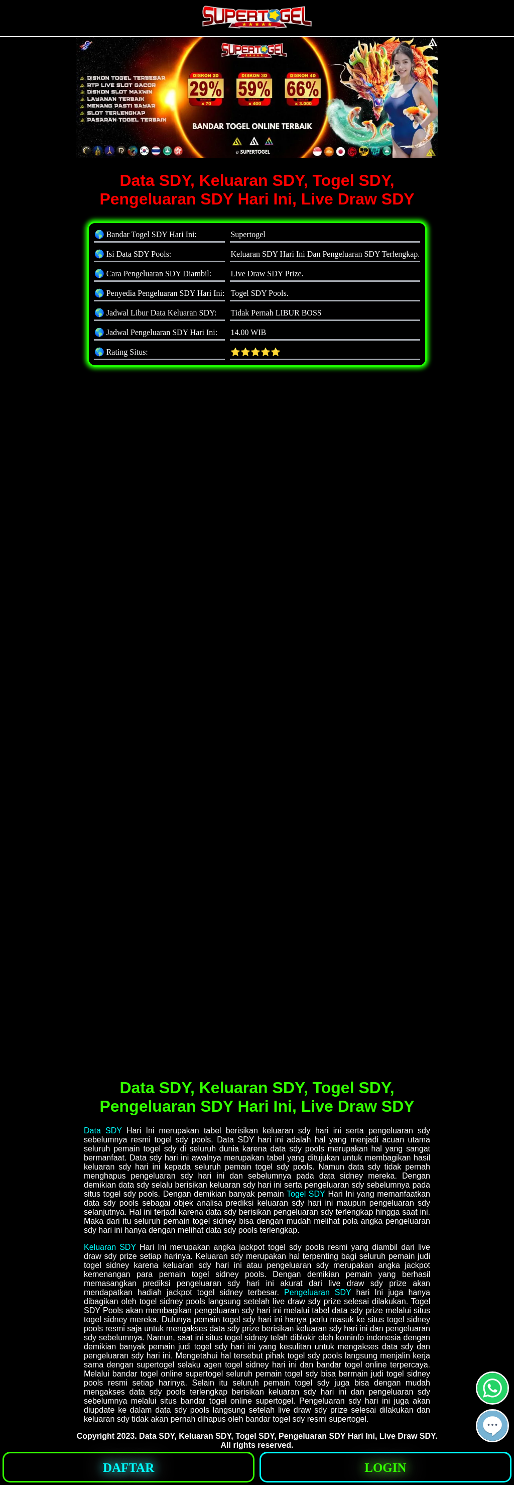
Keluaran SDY (110, 1247)
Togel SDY (306, 1194)
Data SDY (103, 1130)
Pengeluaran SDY (317, 1292)
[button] (492, 1426)
